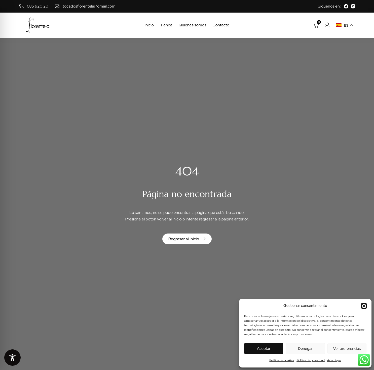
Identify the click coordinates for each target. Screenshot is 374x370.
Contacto (220, 25)
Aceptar (263, 348)
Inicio (149, 25)
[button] (363, 305)
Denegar (305, 348)
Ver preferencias (347, 348)
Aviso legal (334, 360)
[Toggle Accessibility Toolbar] (12, 357)
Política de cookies (281, 360)
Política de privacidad (310, 360)
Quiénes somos (192, 25)
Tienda (166, 25)
